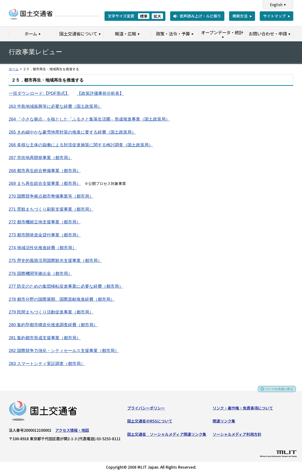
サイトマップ (274, 16)
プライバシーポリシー (146, 409)
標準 (143, 16)
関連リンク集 (224, 422)
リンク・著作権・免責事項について (243, 409)
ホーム (14, 69)
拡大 (157, 16)
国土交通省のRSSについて (149, 422)
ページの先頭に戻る (277, 392)
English (276, 4)
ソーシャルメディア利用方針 (237, 435)
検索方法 (239, 16)
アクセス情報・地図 (72, 431)
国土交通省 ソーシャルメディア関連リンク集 (166, 435)
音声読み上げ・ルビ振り (200, 16)
